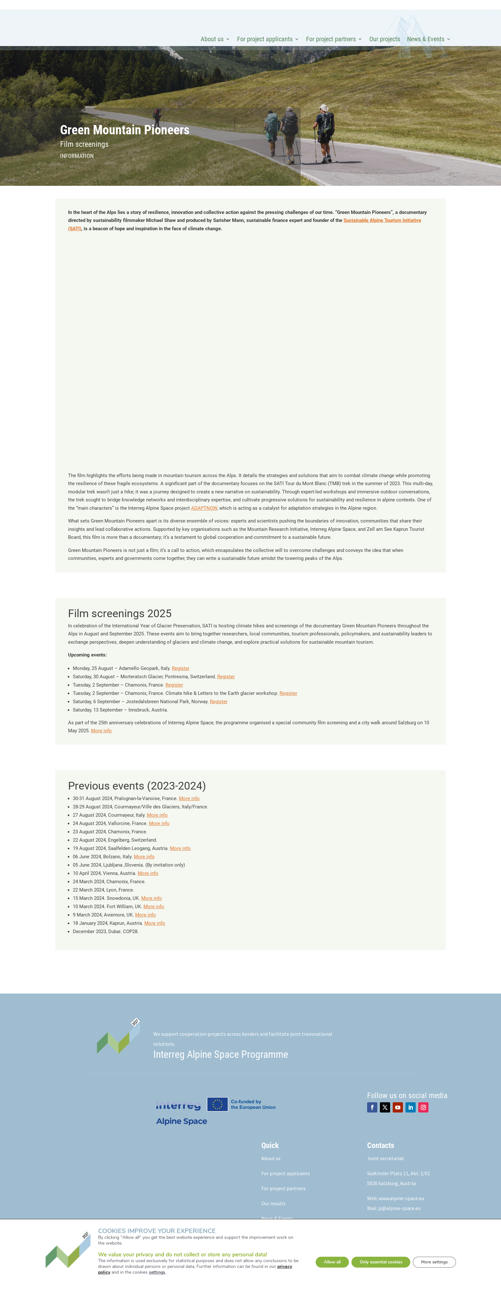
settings (150, 1272)
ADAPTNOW (204, 520)
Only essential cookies (381, 1262)
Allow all (327, 1262)
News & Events (425, 39)
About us (212, 39)
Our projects (384, 39)
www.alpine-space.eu (401, 1210)
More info (101, 742)
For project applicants (265, 39)
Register (180, 680)
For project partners (331, 39)
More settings (440, 1262)
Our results (273, 1215)
